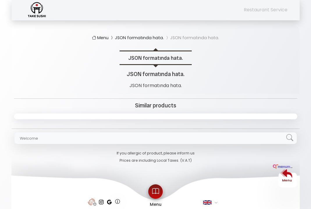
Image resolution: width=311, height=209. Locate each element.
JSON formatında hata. (137, 38)
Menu (101, 38)
